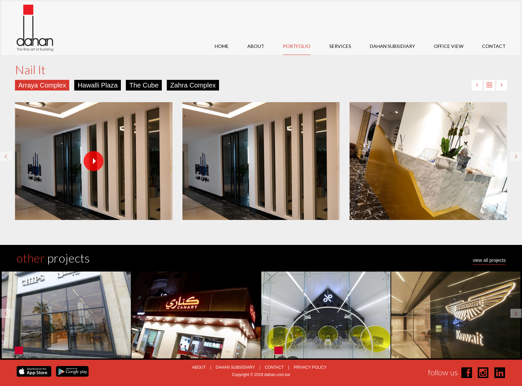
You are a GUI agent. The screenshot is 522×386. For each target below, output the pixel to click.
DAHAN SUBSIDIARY (392, 46)
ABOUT (255, 46)
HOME (222, 46)
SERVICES (340, 46)
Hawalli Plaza (98, 85)
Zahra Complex (193, 85)
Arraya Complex (42, 85)
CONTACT (494, 46)
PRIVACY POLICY (310, 367)
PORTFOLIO (297, 46)
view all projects (489, 260)
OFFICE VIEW (448, 46)
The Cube (143, 85)
